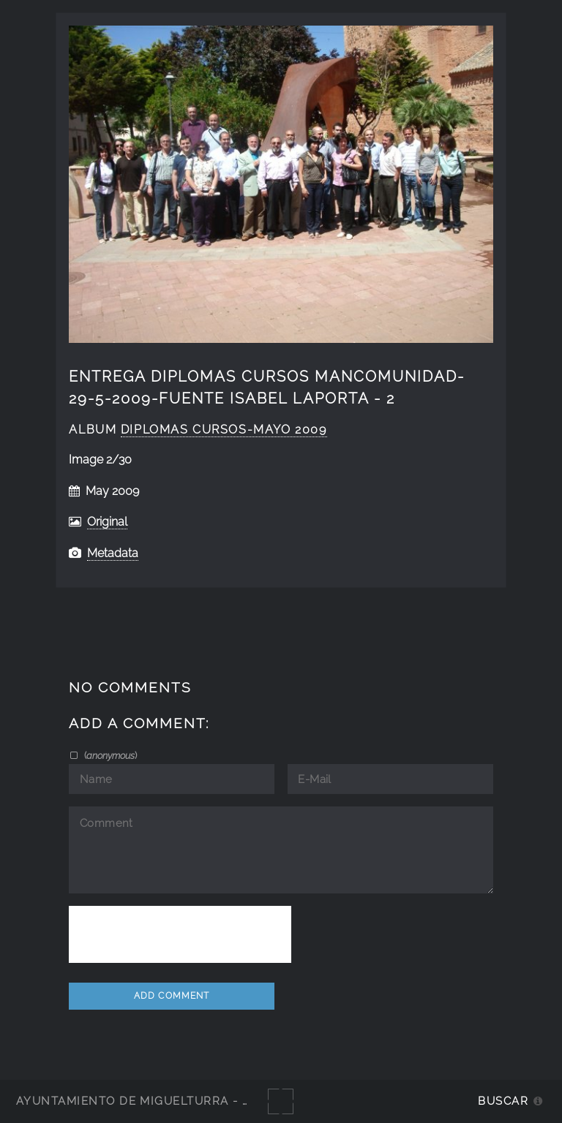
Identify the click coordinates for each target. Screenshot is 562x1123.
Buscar (503, 1100)
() (109, 755)
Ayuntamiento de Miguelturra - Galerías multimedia (200, 1100)
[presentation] (180, 934)
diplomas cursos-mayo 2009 (224, 429)
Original (107, 522)
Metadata (112, 553)
